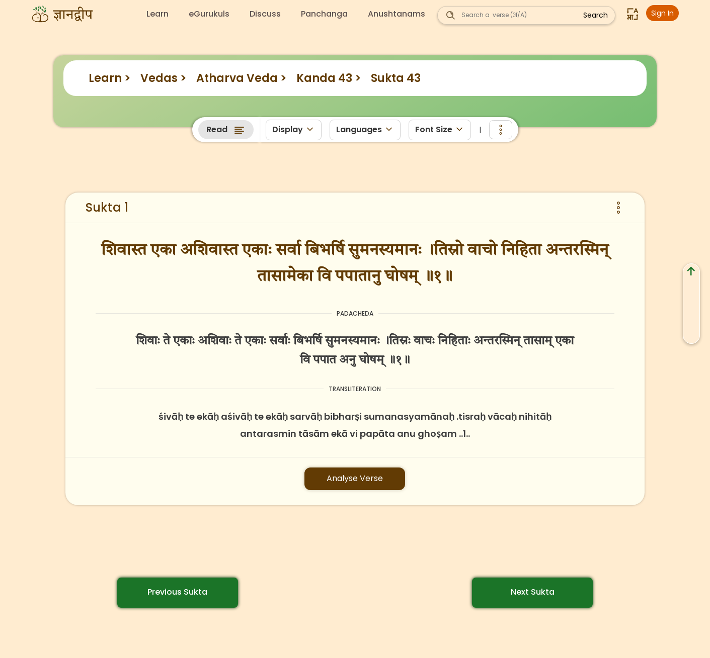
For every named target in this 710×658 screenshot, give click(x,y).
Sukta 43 (396, 78)
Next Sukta (533, 592)
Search (595, 15)
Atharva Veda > (241, 78)
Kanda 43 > (328, 78)
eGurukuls (209, 14)
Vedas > (163, 78)
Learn (157, 14)
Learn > (109, 78)
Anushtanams (396, 14)
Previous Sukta (177, 592)
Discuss (265, 14)
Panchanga (324, 14)
